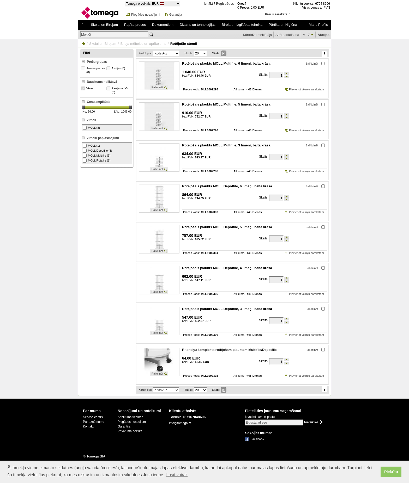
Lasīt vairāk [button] (177, 475)
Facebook (257, 439)
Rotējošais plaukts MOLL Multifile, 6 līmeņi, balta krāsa (226, 63)
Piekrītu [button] (391, 472)
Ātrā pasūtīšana (287, 35)
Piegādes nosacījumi (145, 14)
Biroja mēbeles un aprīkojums (143, 44)
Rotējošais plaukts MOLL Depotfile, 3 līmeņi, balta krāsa (227, 309)
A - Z (306, 35)
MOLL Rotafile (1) (96, 161)
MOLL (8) (91, 128)
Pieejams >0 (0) (118, 90)
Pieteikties (311, 422)
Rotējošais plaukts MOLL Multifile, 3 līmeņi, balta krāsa (226, 145)
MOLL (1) (91, 146)
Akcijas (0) (116, 68)
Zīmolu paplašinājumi (103, 138)
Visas (87, 88)
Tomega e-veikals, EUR (142, 3)
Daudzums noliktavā (102, 81)
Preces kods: (191, 89)
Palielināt (157, 87)
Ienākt (208, 3)
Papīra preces (135, 25)
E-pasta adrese (256, 422)
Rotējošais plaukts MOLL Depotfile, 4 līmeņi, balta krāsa (227, 268)
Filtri (86, 52)
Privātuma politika (130, 431)
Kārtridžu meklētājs (257, 35)
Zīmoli (91, 120)
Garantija (175, 14)
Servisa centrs (93, 417)
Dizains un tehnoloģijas (197, 25)
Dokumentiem (162, 25)
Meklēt (86, 34)
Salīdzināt (311, 63)
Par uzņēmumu (93, 422)
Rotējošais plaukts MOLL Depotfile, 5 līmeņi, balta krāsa (227, 227)
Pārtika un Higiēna (283, 25)
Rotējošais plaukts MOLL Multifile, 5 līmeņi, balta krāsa (226, 104)
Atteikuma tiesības (130, 417)
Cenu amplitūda (98, 101)
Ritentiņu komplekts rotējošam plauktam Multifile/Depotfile (229, 350)
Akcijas (323, 35)
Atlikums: (239, 89)
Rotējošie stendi (183, 44)
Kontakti (88, 426)
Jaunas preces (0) (93, 70)
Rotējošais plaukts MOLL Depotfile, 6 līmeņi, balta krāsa (227, 186)
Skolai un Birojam (104, 25)
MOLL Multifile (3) (96, 156)
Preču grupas (97, 61)
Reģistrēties (225, 3)
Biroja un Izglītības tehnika (242, 25)
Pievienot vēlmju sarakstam (306, 89)
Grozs (249, 14)
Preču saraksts (277, 14)
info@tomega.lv (180, 423)
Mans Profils (318, 25)
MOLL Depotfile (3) (97, 151)
